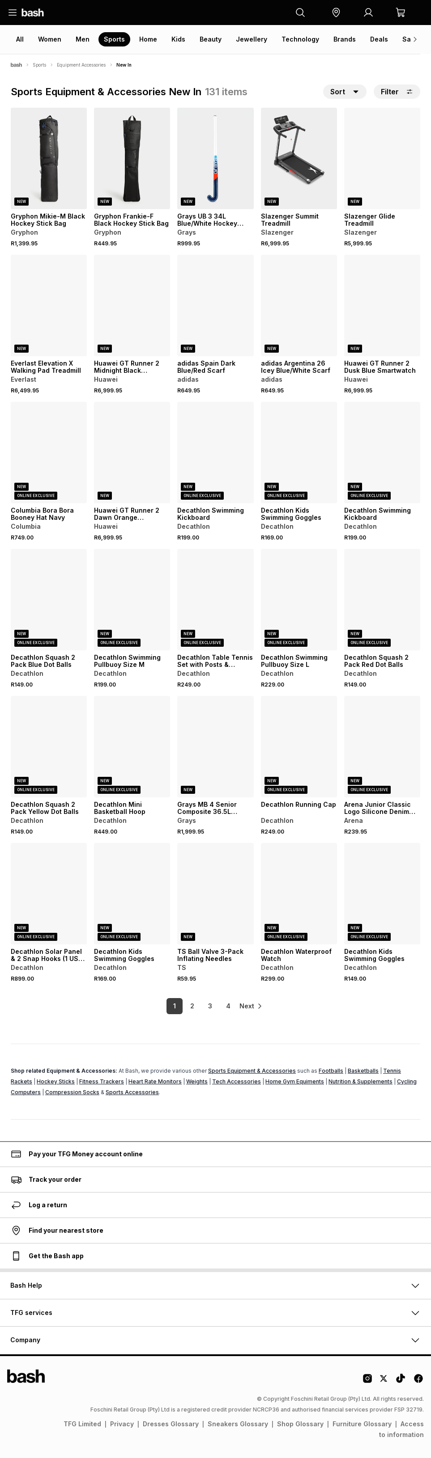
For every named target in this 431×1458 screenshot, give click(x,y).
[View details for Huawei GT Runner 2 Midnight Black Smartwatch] (132, 305)
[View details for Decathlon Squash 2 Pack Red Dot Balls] (382, 599)
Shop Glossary (300, 1424)
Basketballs (363, 1070)
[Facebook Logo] (418, 1381)
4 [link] (220, 1006)
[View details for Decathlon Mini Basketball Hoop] (132, 746)
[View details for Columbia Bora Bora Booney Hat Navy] (49, 452)
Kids (178, 39)
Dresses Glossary (171, 1424)
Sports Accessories (132, 1092)
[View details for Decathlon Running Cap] (299, 746)
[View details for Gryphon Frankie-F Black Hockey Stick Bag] (132, 158)
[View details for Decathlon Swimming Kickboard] (215, 452)
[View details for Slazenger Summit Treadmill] (299, 158)
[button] (336, 12)
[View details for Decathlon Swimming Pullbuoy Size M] (132, 599)
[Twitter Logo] (384, 1381)
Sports (114, 39)
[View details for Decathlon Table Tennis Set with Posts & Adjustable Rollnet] (215, 599)
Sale (409, 39)
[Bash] (16, 65)
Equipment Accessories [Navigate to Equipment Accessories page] (81, 64)
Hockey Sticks (56, 1081)
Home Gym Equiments (294, 1081)
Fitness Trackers (101, 1081)
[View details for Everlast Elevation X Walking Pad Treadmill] (49, 305)
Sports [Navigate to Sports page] (39, 64)
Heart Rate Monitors (155, 1081)
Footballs (331, 1070)
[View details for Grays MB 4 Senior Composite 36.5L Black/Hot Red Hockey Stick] (215, 746)
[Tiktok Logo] (400, 1381)
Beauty (211, 39)
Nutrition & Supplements (361, 1081)
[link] (251, 1006)
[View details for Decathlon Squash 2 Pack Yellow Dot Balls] (49, 746)
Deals (379, 39)
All (20, 39)
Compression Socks (72, 1092)
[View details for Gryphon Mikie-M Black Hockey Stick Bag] (49, 158)
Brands (344, 39)
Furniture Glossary (362, 1424)
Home (148, 39)
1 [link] (166, 1006)
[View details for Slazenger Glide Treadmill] (382, 158)
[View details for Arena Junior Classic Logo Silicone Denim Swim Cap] (382, 746)
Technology (300, 39)
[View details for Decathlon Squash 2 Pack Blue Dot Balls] (49, 599)
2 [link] (184, 1006)
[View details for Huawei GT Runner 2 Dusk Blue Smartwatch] (382, 305)
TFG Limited (82, 1424)
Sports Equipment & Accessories (252, 1070)
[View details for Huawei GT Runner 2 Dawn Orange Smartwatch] (132, 452)
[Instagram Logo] (367, 1381)
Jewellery (251, 39)
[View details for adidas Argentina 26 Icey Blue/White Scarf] (299, 305)
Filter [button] (397, 91)
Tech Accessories (236, 1081)
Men (83, 39)
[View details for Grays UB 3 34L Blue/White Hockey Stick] (215, 158)
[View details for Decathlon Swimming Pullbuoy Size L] (299, 599)
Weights (197, 1081)
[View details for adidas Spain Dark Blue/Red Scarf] (215, 305)
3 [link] (202, 1006)
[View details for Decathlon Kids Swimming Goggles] (299, 452)
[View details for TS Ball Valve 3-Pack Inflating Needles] (215, 893)
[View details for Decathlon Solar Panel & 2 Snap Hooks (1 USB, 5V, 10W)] (49, 893)
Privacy (122, 1424)
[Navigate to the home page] (32, 12)
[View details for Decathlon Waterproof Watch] (299, 893)
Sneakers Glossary (238, 1424)
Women (49, 39)
